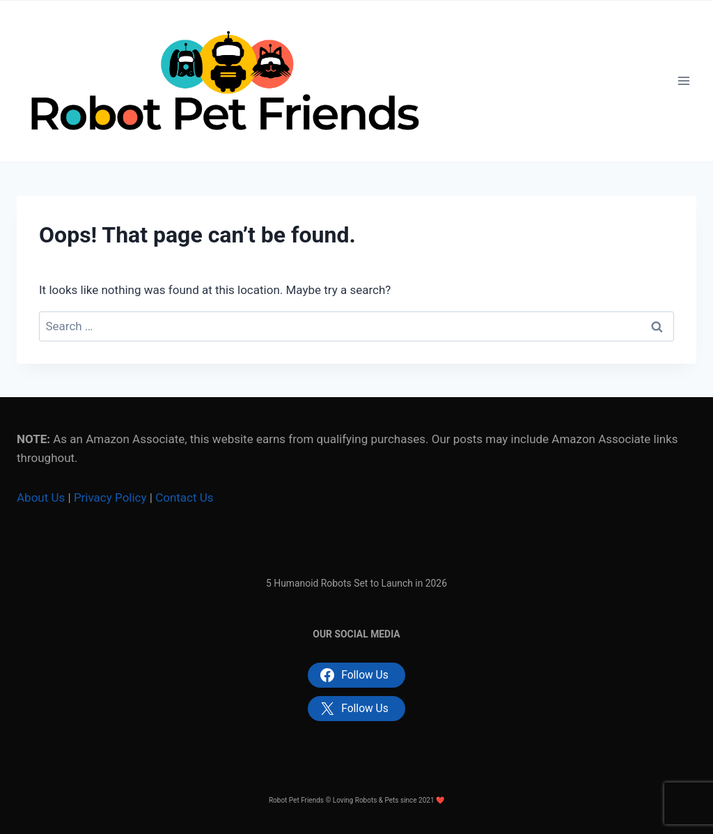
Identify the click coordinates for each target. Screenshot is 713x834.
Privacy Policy (110, 497)
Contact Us (184, 497)
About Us (41, 497)
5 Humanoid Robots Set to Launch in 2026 (356, 583)
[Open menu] (683, 81)
